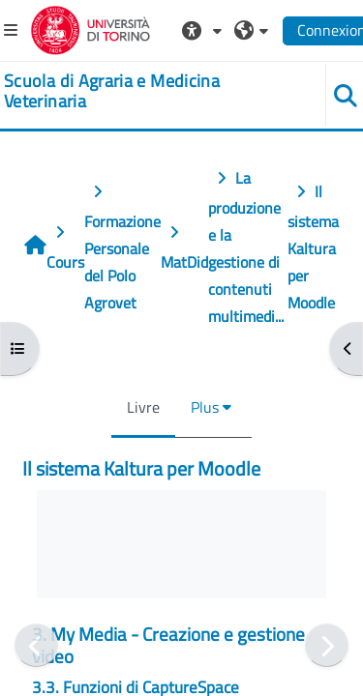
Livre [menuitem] (143, 407)
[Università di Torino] (90, 28)
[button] (204, 30)
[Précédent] (36, 645)
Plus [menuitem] (205, 407)
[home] (151, 91)
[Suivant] (326, 645)
